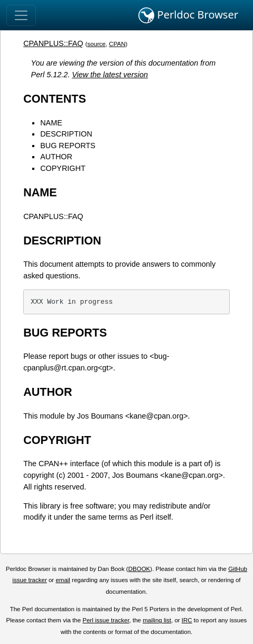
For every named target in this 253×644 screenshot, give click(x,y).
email (62, 580)
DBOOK (139, 569)
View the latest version (110, 74)
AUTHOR (56, 156)
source (96, 44)
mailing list (157, 620)
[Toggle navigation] (21, 15)
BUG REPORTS (68, 145)
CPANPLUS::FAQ (53, 43)
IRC (187, 620)
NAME (51, 123)
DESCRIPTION (66, 134)
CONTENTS (54, 98)
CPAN (117, 44)
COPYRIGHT (63, 168)
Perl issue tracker (105, 620)
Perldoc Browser (188, 15)
